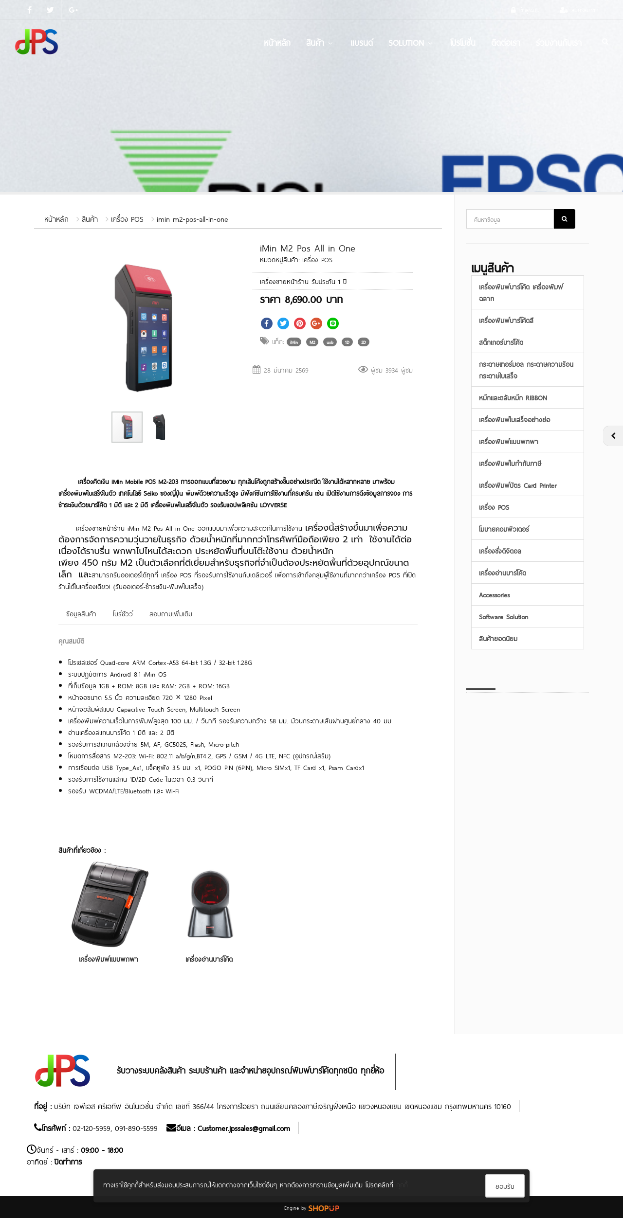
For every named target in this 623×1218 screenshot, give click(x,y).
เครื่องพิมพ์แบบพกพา (108, 958)
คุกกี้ (402, 1184)
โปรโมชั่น (463, 42)
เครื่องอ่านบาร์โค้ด (209, 958)
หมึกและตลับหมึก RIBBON (513, 397)
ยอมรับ (504, 1185)
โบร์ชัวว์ (123, 613)
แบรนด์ (361, 42)
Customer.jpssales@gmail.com (244, 1127)
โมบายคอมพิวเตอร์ (504, 528)
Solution (411, 42)
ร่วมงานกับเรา (559, 42)
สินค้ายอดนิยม (498, 638)
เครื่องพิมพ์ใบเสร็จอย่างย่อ (514, 419)
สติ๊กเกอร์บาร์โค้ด (501, 341)
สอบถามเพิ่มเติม (170, 613)
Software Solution (503, 616)
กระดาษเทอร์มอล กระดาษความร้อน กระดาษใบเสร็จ (526, 369)
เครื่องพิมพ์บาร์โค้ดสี (506, 319)
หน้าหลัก (277, 42)
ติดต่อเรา (505, 42)
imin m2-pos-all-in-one (192, 218)
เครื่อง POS (127, 218)
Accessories (494, 594)
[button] (217, 254)
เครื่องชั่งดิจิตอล (500, 550)
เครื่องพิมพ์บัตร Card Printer (517, 484)
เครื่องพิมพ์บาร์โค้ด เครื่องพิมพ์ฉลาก (521, 292)
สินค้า (320, 42)
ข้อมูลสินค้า (81, 613)
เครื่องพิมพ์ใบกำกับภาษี (510, 462)
